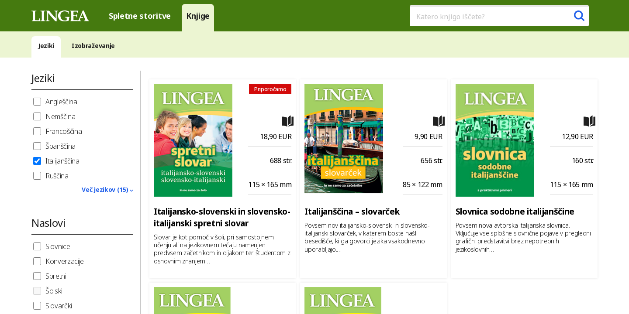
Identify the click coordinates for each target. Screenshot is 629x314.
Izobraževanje (93, 45)
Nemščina (60, 116)
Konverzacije (64, 261)
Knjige (198, 15)
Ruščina (57, 176)
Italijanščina (62, 161)
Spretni (55, 276)
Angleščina (61, 101)
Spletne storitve (140, 15)
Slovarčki (58, 306)
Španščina (60, 146)
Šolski (53, 291)
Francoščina (63, 131)
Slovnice (57, 246)
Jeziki (46, 45)
